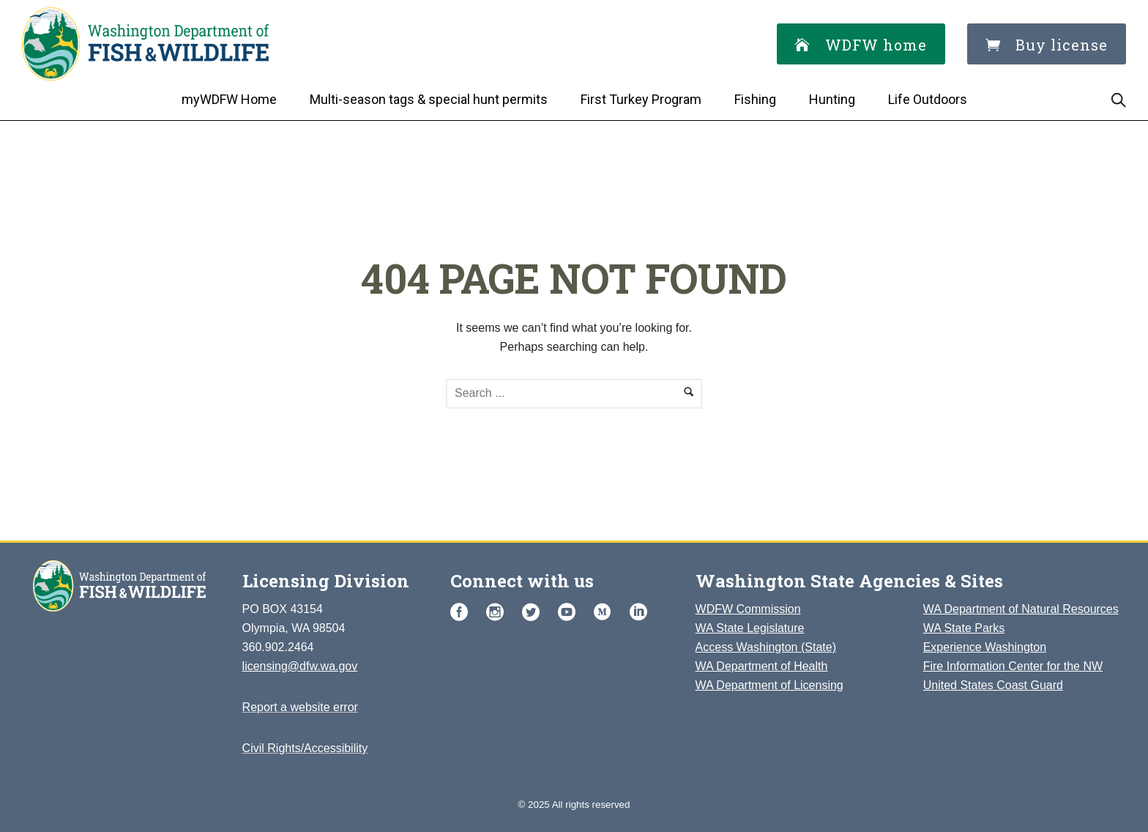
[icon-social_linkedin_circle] (638, 613)
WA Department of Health (762, 666)
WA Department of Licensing (769, 685)
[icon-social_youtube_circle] (570, 613)
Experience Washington (984, 647)
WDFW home (861, 44)
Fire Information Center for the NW (1013, 666)
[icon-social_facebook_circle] (462, 613)
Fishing (755, 99)
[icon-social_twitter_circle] (534, 613)
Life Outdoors (927, 99)
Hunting (832, 99)
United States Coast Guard (993, 685)
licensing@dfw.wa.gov (300, 666)
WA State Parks (963, 628)
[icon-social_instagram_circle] (498, 613)
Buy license (1046, 44)
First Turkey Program (641, 99)
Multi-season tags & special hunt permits (429, 99)
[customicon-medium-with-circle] (606, 612)
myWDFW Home (229, 99)
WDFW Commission (748, 609)
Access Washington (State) (766, 647)
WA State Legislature (750, 628)
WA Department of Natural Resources (1021, 609)
